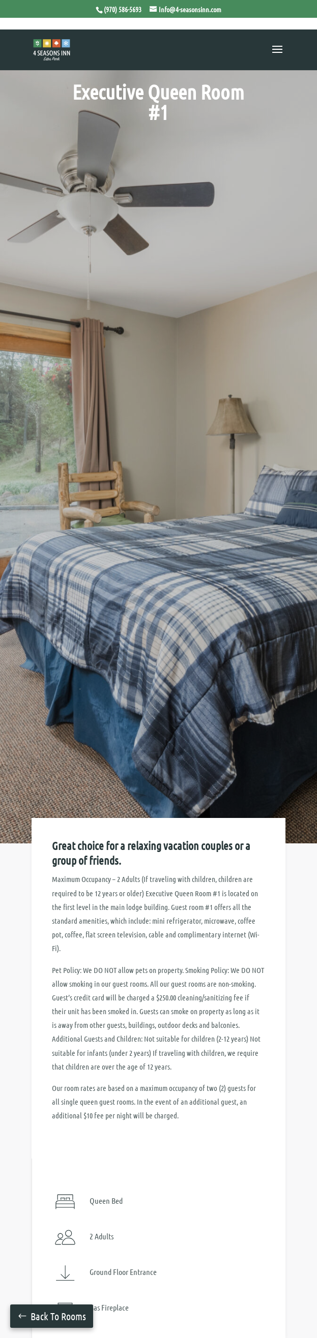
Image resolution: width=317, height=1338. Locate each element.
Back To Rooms (58, 1316)
